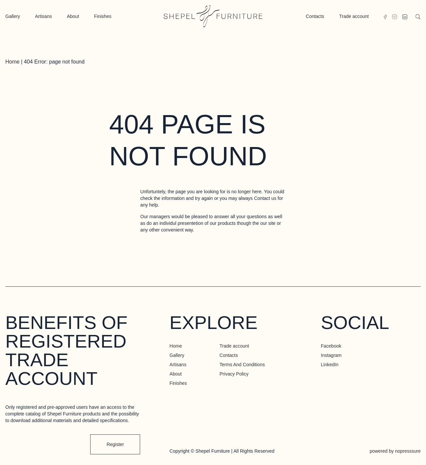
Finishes (102, 16)
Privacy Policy (234, 374)
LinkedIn (329, 364)
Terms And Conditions (242, 364)
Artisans (43, 16)
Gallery (12, 16)
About (73, 16)
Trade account (354, 16)
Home (12, 62)
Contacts (315, 16)
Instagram (331, 355)
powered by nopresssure (395, 451)
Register (115, 444)
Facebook (331, 346)
